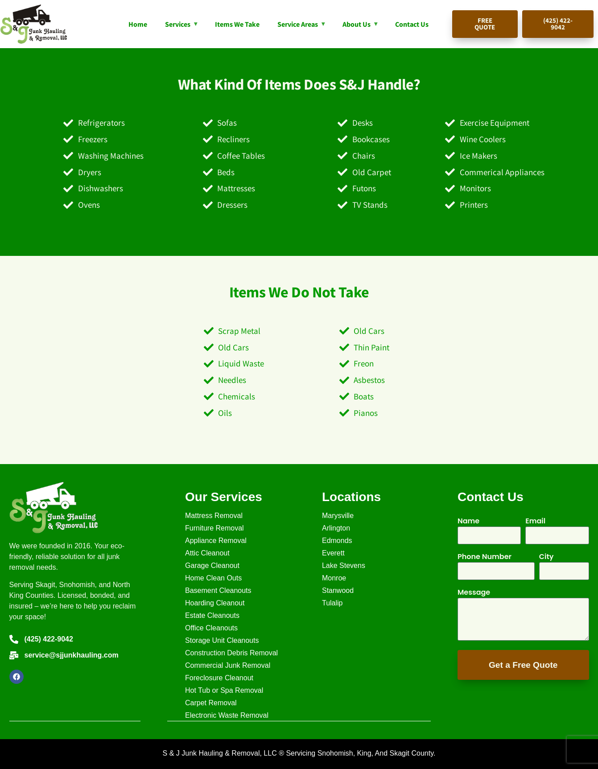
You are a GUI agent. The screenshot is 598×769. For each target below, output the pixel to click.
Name (468, 522)
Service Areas (297, 24)
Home (137, 24)
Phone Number (484, 557)
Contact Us (412, 24)
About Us (356, 24)
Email (535, 522)
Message (474, 593)
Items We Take (237, 24)
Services (177, 24)
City (546, 557)
